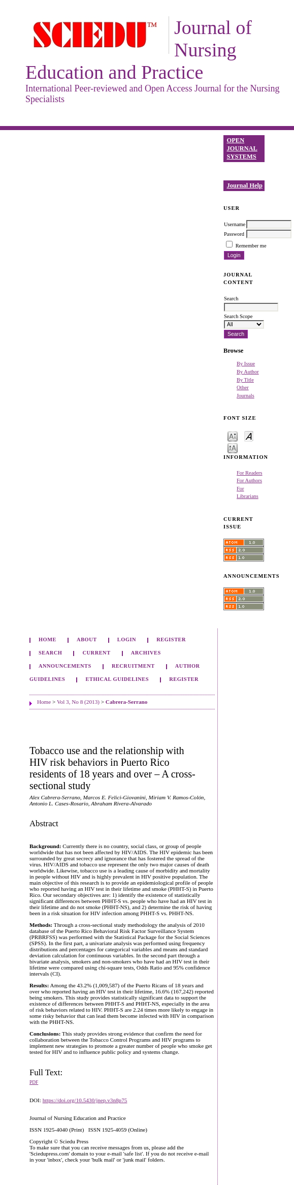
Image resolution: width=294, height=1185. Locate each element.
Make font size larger (232, 447)
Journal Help (245, 185)
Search (50, 653)
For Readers (250, 473)
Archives (146, 653)
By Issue (246, 363)
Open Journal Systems (242, 148)
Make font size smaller (232, 436)
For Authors (249, 480)
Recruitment (133, 666)
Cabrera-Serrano (126, 702)
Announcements (65, 666)
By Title (245, 380)
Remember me (251, 245)
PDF (33, 1082)
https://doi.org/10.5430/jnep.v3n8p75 (85, 1100)
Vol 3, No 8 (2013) (78, 702)
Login (126, 639)
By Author (248, 372)
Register (171, 639)
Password (234, 234)
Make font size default (249, 436)
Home (47, 639)
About (87, 639)
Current (97, 653)
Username (234, 224)
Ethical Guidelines (117, 679)
